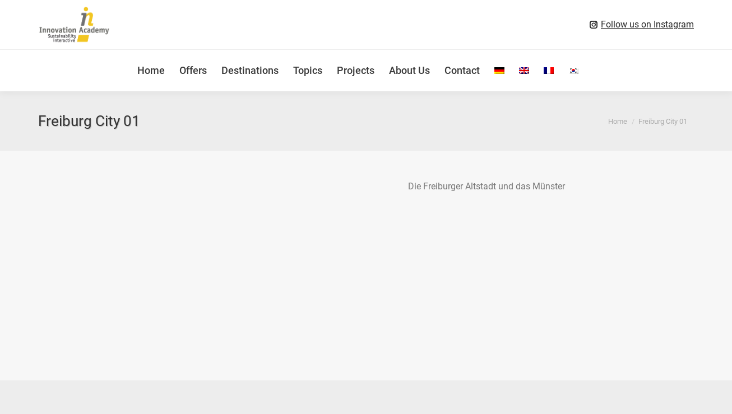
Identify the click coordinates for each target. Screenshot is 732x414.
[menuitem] (499, 70)
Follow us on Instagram (647, 24)
